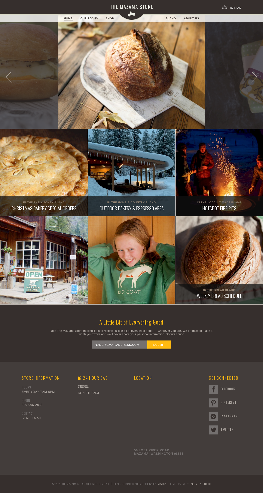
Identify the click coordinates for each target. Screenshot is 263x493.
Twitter (221, 429)
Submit (159, 344)
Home (68, 18)
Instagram (223, 416)
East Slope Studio (200, 484)
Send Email (32, 418)
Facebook (222, 389)
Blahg (171, 18)
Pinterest (223, 402)
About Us (191, 18)
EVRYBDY (162, 484)
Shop (110, 18)
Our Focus (89, 18)
